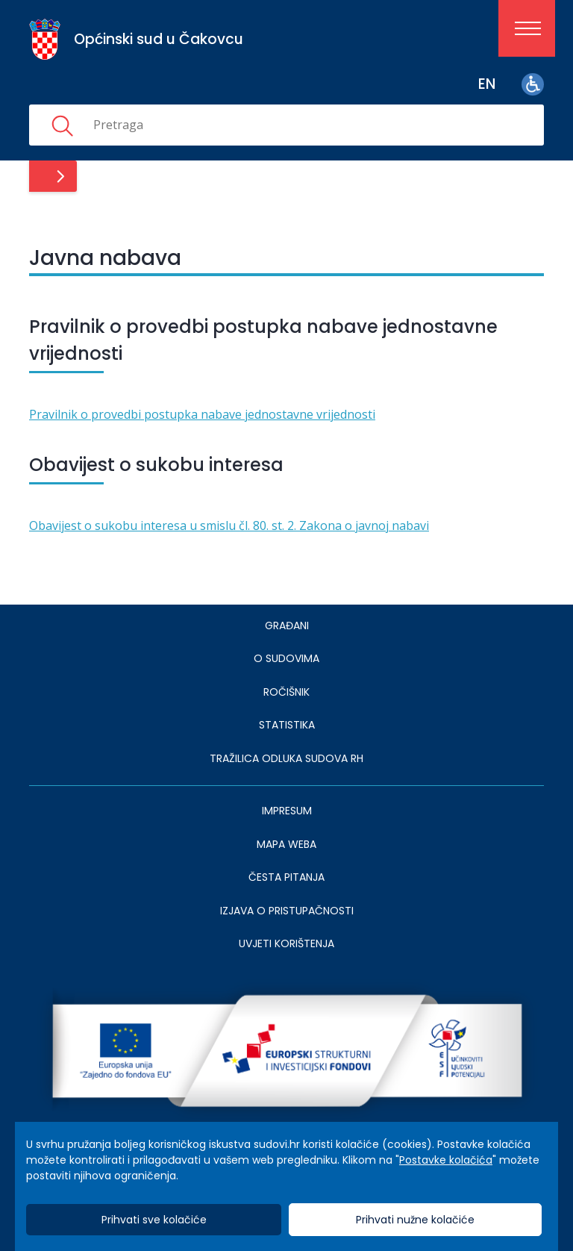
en (486, 84)
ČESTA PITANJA (286, 877)
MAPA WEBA (286, 844)
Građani (287, 625)
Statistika (287, 724)
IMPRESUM (287, 810)
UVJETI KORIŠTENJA (286, 943)
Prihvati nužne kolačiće (415, 1219)
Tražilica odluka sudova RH (286, 758)
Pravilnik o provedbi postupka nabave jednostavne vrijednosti (202, 414)
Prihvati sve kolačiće (154, 1219)
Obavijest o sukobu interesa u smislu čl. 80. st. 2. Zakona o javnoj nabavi (229, 525)
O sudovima (286, 658)
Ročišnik (286, 691)
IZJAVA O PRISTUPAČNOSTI (287, 910)
